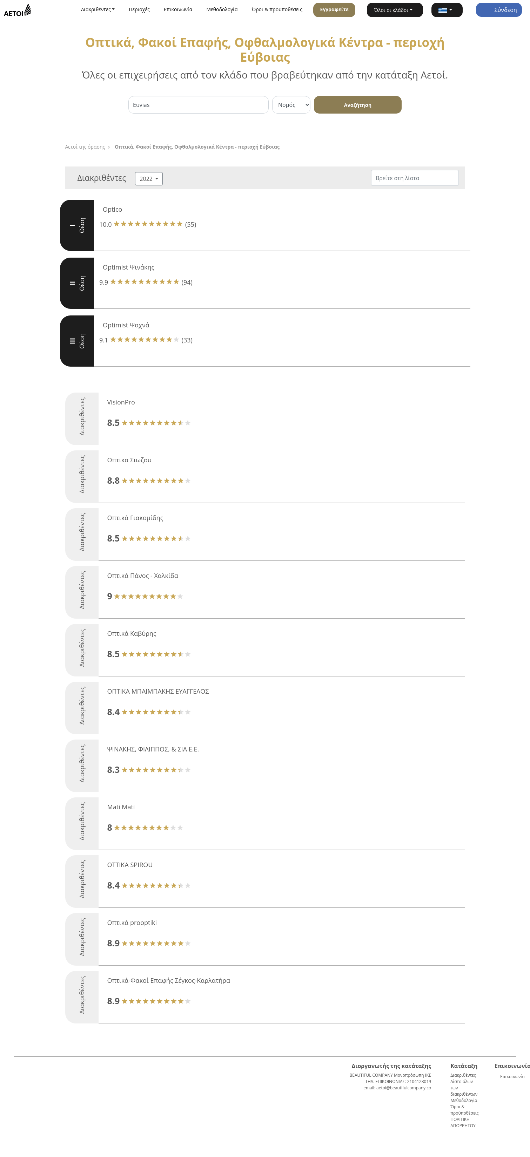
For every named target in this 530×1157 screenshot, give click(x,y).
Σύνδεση (499, 10)
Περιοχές (139, 9)
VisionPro (121, 402)
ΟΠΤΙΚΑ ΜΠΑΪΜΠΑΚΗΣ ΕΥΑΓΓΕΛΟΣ (158, 691)
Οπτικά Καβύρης (131, 633)
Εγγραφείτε (334, 9)
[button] (447, 10)
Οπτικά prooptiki (132, 922)
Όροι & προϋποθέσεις (277, 9)
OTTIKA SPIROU (130, 864)
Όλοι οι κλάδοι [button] (391, 10)
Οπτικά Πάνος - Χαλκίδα (142, 575)
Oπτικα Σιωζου (129, 460)
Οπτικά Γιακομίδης (135, 517)
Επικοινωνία (178, 9)
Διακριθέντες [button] (96, 9)
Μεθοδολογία (221, 9)
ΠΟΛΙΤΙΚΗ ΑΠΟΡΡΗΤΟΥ (463, 1122)
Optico (112, 209)
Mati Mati (121, 807)
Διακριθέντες (463, 1075)
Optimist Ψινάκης (128, 267)
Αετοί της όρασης (85, 146)
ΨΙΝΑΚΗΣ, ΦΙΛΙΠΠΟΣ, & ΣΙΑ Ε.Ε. (153, 749)
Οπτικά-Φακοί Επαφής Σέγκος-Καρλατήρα (168, 980)
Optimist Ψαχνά (126, 325)
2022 (147, 179)
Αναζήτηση (357, 105)
